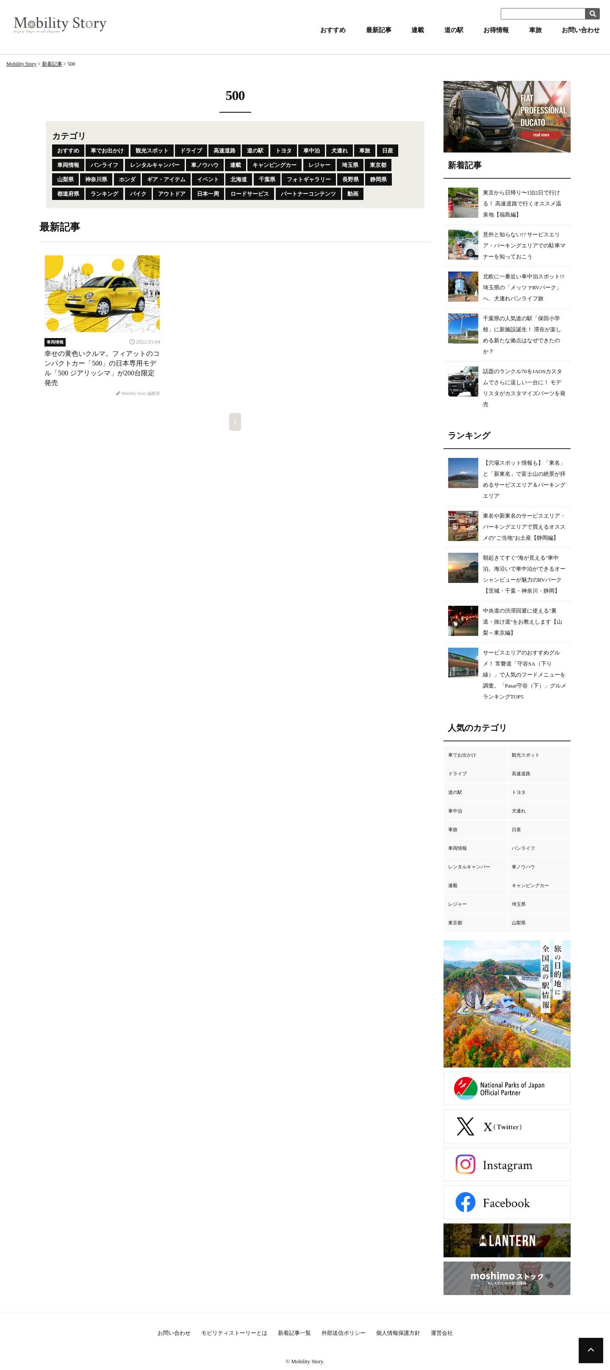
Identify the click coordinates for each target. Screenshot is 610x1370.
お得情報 (496, 30)
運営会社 (442, 1333)
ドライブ (191, 150)
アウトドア (172, 194)
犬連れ (339, 150)
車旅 (535, 30)
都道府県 (68, 194)
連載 (417, 30)
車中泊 (311, 150)
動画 (352, 194)
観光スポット (152, 150)
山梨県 (65, 179)
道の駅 (453, 30)
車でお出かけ (107, 150)
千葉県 (267, 179)
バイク (138, 194)
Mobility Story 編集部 (138, 393)
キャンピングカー (274, 165)
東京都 (378, 165)
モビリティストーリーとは (234, 1333)
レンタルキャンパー (155, 165)
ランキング (104, 194)
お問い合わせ (581, 30)
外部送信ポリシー (344, 1333)
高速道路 (225, 150)
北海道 (238, 179)
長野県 (350, 179)
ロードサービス (249, 194)
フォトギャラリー (309, 179)
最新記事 (378, 30)
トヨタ (283, 150)
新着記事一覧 (294, 1333)
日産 (387, 150)
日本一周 (208, 194)
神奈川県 (96, 179)
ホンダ (127, 179)
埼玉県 (350, 165)
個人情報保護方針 (398, 1333)
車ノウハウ (205, 165)
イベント (208, 179)
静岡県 (378, 179)
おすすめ (333, 30)
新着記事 (52, 64)
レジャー (319, 165)
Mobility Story (21, 64)
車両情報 (68, 165)
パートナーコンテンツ (308, 194)
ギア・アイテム (166, 179)
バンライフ (104, 165)
